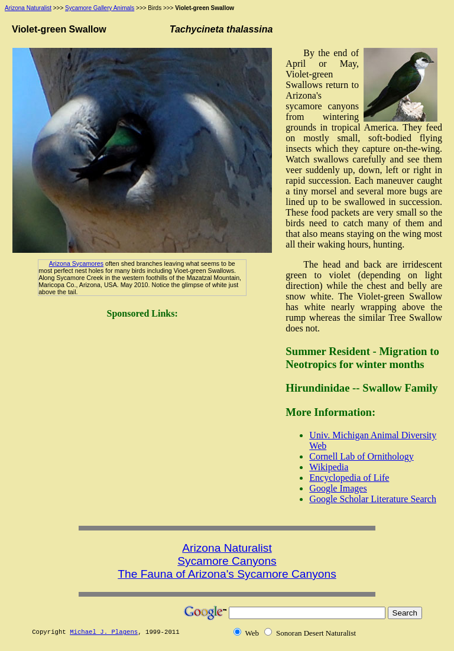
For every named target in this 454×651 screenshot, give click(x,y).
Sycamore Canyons (226, 561)
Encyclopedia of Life (349, 478)
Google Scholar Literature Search (372, 499)
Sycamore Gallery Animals (99, 8)
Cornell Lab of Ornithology (361, 456)
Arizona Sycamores (76, 263)
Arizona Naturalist (28, 8)
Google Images (338, 488)
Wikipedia (328, 467)
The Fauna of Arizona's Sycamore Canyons (227, 574)
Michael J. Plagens (104, 632)
